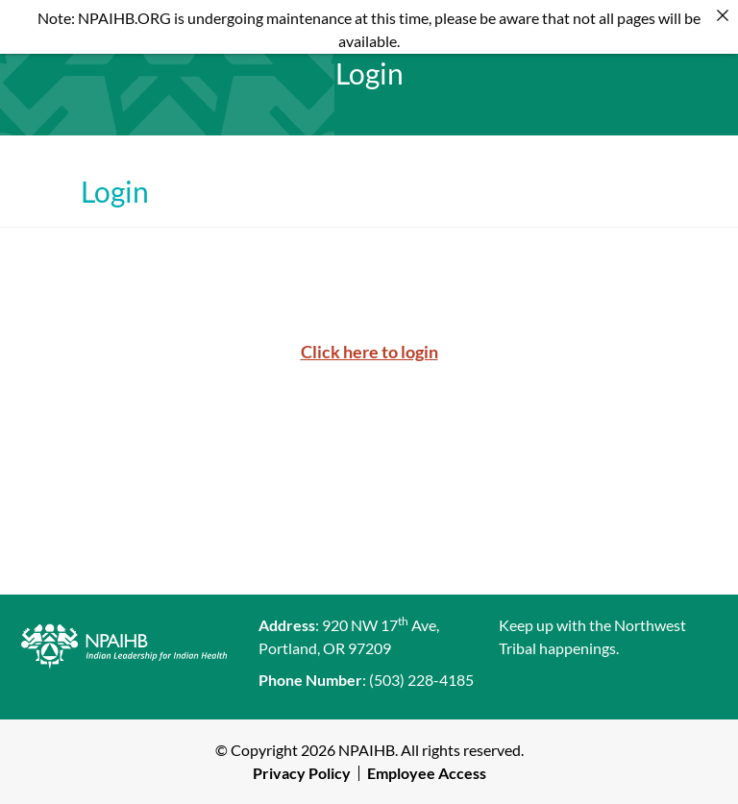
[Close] (722, 15)
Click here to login (369, 351)
